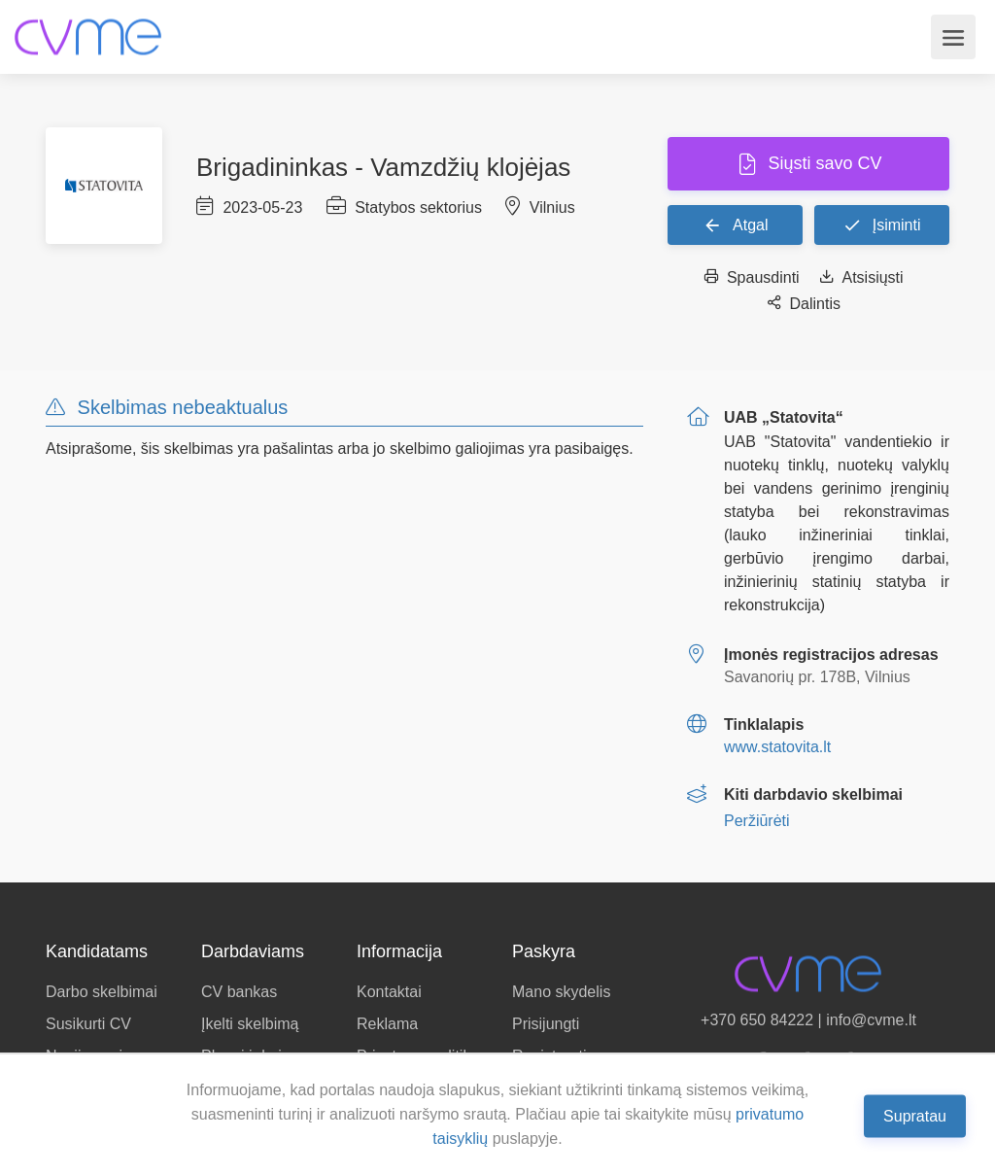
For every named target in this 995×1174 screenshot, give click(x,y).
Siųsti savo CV (822, 163)
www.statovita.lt (777, 747)
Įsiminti (881, 224)
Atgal (736, 224)
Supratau (914, 1115)
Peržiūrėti (757, 820)
